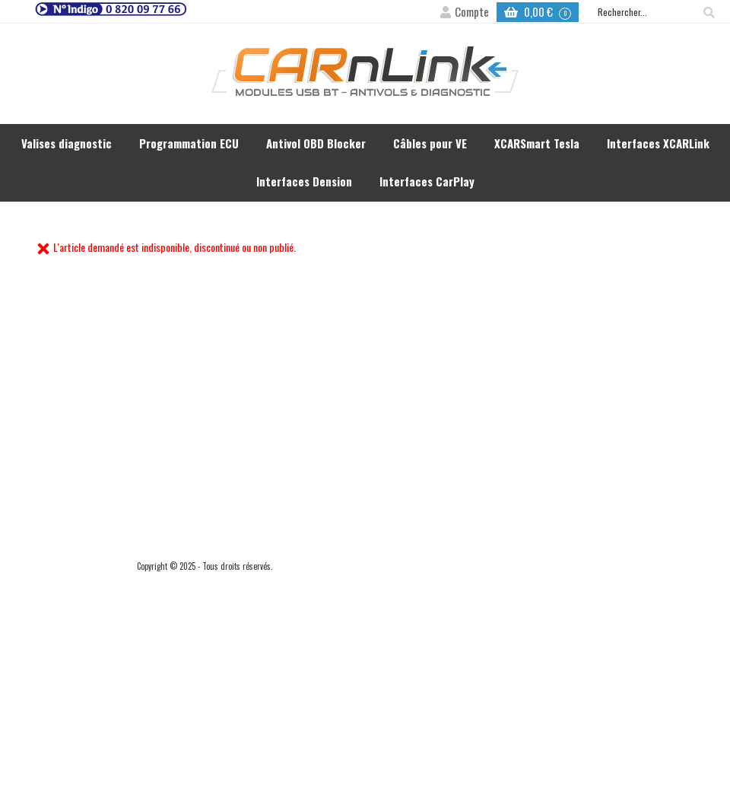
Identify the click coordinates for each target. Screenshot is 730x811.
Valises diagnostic (66, 143)
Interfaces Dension (304, 181)
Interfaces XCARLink (658, 143)
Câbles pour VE (430, 143)
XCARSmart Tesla (536, 143)
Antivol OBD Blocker (316, 143)
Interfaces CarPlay (426, 181)
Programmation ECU (189, 143)
